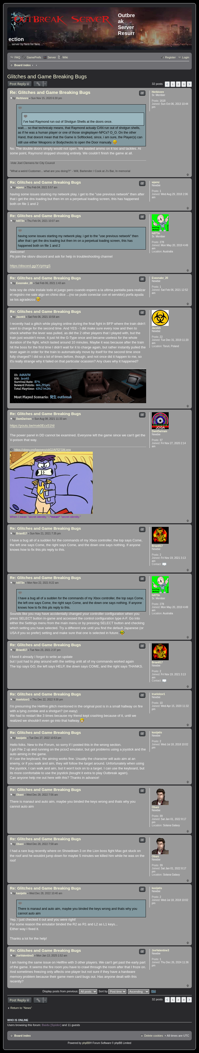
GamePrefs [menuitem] (34, 57)
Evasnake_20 (160, 278)
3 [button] (183, 84)
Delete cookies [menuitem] (153, 1035)
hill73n (156, 233)
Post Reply (18, 83)
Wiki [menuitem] (65, 57)
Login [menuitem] (185, 57)
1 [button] (173, 84)
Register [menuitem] (170, 57)
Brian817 (157, 546)
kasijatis (157, 732)
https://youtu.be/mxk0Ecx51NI (32, 426)
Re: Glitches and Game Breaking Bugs (50, 92)
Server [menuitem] (52, 57)
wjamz (156, 182)
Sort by (112, 991)
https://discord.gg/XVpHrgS (30, 266)
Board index (22, 65)
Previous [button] (167, 84)
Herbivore (158, 92)
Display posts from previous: (69, 991)
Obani (155, 807)
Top (187, 174)
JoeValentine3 (160, 950)
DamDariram (159, 431)
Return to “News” (21, 1007)
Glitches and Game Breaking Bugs (47, 76)
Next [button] (189, 84)
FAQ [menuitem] (17, 57)
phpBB (86, 1043)
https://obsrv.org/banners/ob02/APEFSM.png (42, 449)
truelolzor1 (158, 694)
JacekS (156, 328)
